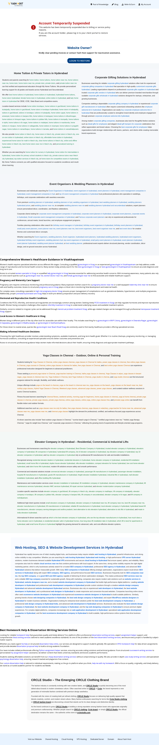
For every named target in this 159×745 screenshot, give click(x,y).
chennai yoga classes (60, 411)
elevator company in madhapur (100, 491)
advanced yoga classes (87, 388)
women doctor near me (53, 276)
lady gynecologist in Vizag (57, 273)
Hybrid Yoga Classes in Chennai (46, 388)
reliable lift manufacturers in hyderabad (85, 506)
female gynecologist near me (78, 276)
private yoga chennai (57, 400)
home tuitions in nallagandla (27, 126)
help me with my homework (103, 663)
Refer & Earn (128, 4)
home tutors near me (26, 83)
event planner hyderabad (26, 243)
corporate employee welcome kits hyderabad (112, 116)
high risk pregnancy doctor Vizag (49, 291)
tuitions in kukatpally (42, 113)
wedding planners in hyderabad (41, 202)
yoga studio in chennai (100, 377)
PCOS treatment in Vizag (104, 303)
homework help (22, 635)
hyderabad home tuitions (65, 95)
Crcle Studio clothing (118, 699)
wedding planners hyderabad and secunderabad (107, 205)
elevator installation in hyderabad (66, 483)
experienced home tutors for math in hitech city (20, 141)
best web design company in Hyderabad (86, 598)
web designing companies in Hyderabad (49, 598)
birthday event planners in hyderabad (128, 225)
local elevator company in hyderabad (115, 506)
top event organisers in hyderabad (77, 240)
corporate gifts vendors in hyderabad (101, 93)
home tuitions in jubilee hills (37, 119)
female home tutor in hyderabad (33, 98)
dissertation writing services (103, 635)
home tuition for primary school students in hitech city (31, 155)
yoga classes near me (39, 411)
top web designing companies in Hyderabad (104, 607)
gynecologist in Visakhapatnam (122, 264)
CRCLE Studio (92, 686)
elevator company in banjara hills (67, 495)
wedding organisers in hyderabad (86, 202)
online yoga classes (73, 400)
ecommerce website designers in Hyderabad (92, 594)
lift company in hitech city (78, 491)
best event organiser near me (104, 229)
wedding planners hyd (54, 240)
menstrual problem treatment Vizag (72, 309)
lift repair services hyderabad (81, 486)
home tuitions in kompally (58, 119)
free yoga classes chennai (78, 408)
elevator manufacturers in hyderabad (31, 506)
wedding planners (55, 237)
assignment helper (128, 635)
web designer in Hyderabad (62, 591)
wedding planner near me (44, 205)
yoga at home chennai (127, 397)
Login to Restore (79, 60)
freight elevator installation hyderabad (92, 475)
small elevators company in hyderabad (60, 503)
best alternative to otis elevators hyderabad (90, 509)
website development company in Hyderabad (76, 582)
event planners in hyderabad (108, 191)
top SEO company (28, 576)
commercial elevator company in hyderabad (67, 472)
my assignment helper (20, 653)
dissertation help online (48, 644)
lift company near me (116, 503)
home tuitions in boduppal (43, 116)
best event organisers (83, 229)
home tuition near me (59, 80)
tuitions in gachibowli (10, 113)
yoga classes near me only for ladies (53, 408)
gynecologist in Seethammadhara (51, 323)
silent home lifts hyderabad (40, 466)
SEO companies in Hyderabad (77, 570)
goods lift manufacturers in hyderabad (62, 475)
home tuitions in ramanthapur (19, 129)
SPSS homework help (125, 644)
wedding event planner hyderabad (50, 243)
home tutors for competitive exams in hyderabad (59, 159)
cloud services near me (49, 564)
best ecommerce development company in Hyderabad (65, 613)
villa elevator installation (85, 463)
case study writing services (135, 657)
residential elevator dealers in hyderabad (47, 460)
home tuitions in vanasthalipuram (65, 129)
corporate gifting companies (104, 121)
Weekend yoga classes (68, 388)
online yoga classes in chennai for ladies (61, 365)
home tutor (13, 83)
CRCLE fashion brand (42, 702)
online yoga (86, 400)
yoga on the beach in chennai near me (74, 385)
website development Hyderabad (49, 588)
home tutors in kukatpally (68, 109)
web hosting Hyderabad (75, 557)
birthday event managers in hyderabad (68, 225)
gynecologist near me (34, 276)
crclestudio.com (83, 712)
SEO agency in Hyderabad (114, 567)
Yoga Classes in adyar (114, 374)
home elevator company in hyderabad (105, 460)
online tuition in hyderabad (56, 98)
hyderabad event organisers (130, 237)
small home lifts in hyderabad (37, 463)
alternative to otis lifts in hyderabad (120, 509)
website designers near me (36, 582)
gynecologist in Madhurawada (23, 323)
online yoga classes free (100, 400)
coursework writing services (140, 650)
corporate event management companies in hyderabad (60, 214)
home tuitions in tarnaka (40, 129)
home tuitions (45, 80)
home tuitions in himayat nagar (14, 119)
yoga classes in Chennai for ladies (89, 362)
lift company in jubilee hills (44, 495)
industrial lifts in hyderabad (117, 475)
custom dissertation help (14, 663)
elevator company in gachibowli (56, 491)
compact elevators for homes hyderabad (110, 463)
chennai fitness (52, 397)
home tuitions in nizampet (49, 126)
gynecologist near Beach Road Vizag (51, 327)
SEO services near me (133, 576)
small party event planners (27, 229)
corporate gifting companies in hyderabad (97, 86)
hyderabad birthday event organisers (31, 240)
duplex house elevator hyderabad (62, 463)
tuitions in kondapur (26, 113)
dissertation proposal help (27, 646)
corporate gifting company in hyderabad (123, 104)
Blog (115, 4)
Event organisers (41, 237)
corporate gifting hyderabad (117, 83)
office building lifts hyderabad (49, 478)
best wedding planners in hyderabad (113, 202)
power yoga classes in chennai (114, 362)
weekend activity (65, 397)
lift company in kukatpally (122, 491)
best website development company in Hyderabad (58, 607)
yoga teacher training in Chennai (68, 374)
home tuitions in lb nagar (18, 122)
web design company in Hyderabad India (41, 604)
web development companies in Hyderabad (66, 585)
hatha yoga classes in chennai (93, 374)
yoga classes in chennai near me (35, 377)
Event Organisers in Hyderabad (61, 191)
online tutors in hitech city (33, 137)
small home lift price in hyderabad (42, 524)
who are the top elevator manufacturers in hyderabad (107, 518)
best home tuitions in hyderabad (21, 95)
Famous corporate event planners (92, 217)
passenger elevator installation (129, 472)
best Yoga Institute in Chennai (80, 377)
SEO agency (65, 573)
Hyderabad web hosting (95, 557)
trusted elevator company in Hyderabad (120, 448)
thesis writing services (22, 637)
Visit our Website (35, 739)
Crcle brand (93, 709)
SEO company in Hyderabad (81, 567)
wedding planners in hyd (63, 202)
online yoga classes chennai (64, 362)
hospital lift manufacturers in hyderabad (32, 475)
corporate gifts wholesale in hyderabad (103, 96)
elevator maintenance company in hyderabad (126, 483)
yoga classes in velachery (98, 408)
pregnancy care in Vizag (48, 287)
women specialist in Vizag (26, 273)
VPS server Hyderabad (131, 557)
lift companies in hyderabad (46, 452)
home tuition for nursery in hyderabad (40, 152)
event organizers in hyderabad (85, 191)
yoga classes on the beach (100, 385)
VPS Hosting (82, 739)
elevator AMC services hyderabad (56, 486)
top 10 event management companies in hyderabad (78, 194)
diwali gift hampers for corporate (129, 124)
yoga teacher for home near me (121, 408)
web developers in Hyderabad (111, 588)
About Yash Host (124, 739)
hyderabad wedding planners (108, 237)
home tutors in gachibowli (20, 109)
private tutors (50, 83)
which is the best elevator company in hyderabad (67, 518)
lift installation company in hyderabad (94, 483)
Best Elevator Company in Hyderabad (90, 448)
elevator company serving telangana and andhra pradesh (51, 509)
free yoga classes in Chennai (89, 365)
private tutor (39, 83)
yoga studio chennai (121, 377)
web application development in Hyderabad (90, 610)
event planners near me (65, 229)
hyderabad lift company (66, 452)
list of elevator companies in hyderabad (91, 452)
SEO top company (33, 579)
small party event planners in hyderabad (106, 240)
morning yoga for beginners (83, 397)
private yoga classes (40, 400)
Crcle (100, 688)
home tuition (34, 80)
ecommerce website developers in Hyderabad (42, 594)
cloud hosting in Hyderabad (96, 560)
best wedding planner (74, 243)
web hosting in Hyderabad (105, 554)
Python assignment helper (49, 650)
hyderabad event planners (86, 237)
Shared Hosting (51, 739)
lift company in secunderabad (92, 495)
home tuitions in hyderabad (44, 95)
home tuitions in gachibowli (55, 106)
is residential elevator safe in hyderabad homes (61, 521)
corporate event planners (121, 214)
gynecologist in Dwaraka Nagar (133, 320)
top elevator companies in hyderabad (61, 455)
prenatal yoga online (121, 400)
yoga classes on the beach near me (124, 385)
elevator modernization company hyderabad (113, 486)
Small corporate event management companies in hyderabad (51, 217)
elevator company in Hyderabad (62, 448)
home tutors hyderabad (11, 98)
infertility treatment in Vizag (59, 305)
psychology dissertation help (11, 659)
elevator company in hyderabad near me (91, 503)
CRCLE (92, 688)
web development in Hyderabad (83, 604)
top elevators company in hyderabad (121, 452)
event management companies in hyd (40, 194)
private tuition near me (68, 83)
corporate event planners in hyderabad (96, 214)
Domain (111, 739)
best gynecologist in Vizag (88, 267)
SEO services (96, 573)
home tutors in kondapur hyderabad (44, 109)
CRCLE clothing (80, 709)
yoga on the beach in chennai (47, 385)
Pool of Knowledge (99, 4)
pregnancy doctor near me (102, 285)
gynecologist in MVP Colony (109, 320)
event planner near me (46, 229)
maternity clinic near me (138, 285)
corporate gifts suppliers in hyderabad (140, 89)
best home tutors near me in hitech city (37, 144)
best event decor (125, 229)
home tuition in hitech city (24, 134)
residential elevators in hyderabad (77, 460)
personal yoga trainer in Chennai (42, 374)
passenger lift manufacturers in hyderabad (101, 472)
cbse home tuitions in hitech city (51, 141)
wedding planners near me (74, 205)
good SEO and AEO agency (52, 576)
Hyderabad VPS (58, 560)
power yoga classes (104, 388)
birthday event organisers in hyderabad (98, 225)
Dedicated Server (97, 739)
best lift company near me (134, 503)
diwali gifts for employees (97, 124)
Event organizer (69, 237)
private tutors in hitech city (65, 134)
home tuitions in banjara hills (21, 116)
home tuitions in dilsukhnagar (65, 116)
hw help (24, 644)
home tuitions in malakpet (38, 122)
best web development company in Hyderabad (114, 601)
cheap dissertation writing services (62, 657)
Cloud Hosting (67, 739)
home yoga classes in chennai (106, 397)
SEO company (53, 573)
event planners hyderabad (132, 240)
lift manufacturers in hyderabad (58, 506)
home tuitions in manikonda (59, 122)
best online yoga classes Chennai (117, 365)
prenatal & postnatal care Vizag (29, 293)
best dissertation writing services (107, 637)
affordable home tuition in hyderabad (58, 137)
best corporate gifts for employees (134, 127)
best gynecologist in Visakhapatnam (116, 267)
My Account (144, 4)
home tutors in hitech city (44, 134)
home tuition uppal (58, 113)
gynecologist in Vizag (86, 264)
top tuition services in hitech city (26, 159)
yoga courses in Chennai (35, 365)
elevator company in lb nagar (116, 495)
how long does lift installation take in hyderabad (98, 521)
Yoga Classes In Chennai (42, 362)
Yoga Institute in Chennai (58, 377)
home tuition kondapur (35, 106)
